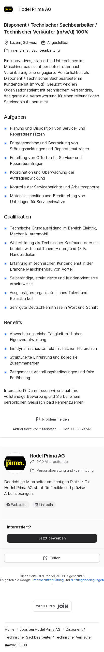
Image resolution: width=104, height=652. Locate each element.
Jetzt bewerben (52, 538)
